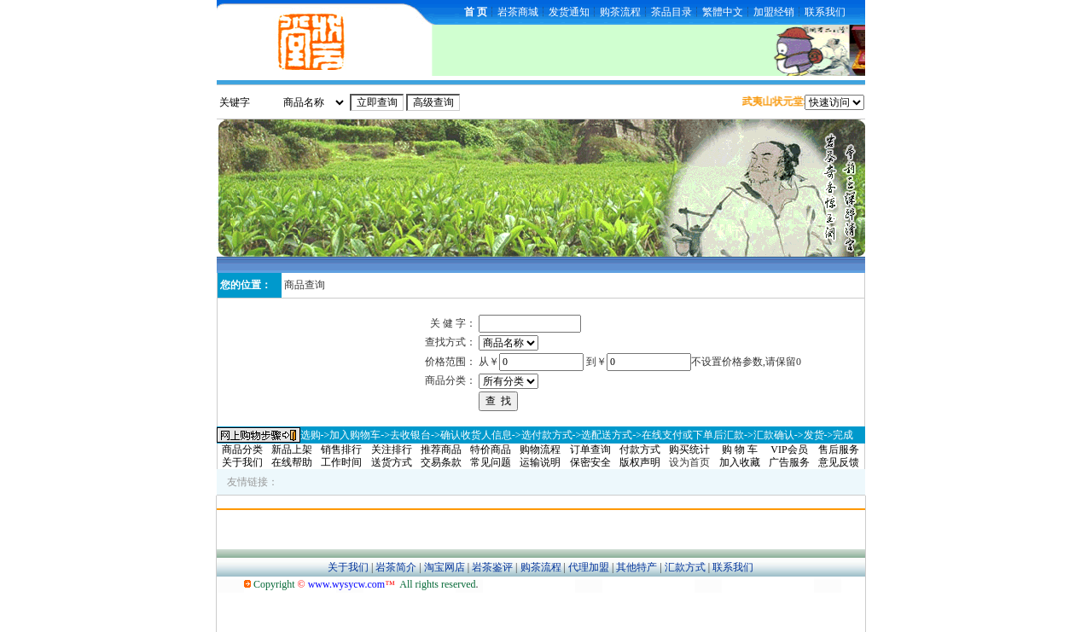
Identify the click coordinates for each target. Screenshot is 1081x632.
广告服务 (789, 462)
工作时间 (341, 462)
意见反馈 (838, 462)
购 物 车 (740, 449)
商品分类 (242, 449)
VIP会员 (788, 449)
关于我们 (242, 462)
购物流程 (540, 449)
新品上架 (291, 449)
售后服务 (838, 449)
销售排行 (341, 449)
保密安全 (590, 462)
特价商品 (490, 449)
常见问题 (490, 462)
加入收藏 (739, 462)
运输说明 (540, 462)
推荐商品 (441, 449)
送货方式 (391, 462)
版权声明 (639, 462)
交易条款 (441, 462)
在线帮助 (291, 462)
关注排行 (391, 449)
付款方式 (639, 449)
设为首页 (689, 462)
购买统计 (689, 449)
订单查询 (590, 449)
